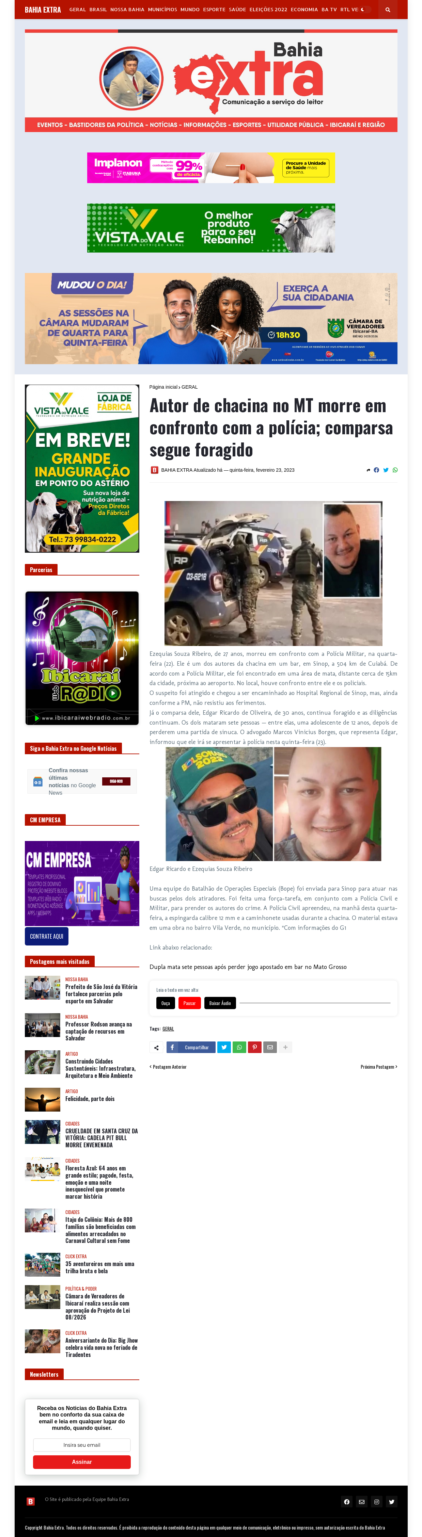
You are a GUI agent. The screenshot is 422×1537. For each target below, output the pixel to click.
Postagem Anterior (170, 1066)
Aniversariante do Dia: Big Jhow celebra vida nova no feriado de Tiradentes (101, 1347)
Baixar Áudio (220, 1003)
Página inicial (164, 387)
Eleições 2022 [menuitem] (268, 9)
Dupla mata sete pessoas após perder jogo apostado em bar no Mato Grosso (248, 967)
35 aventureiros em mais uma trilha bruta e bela (99, 1267)
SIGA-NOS (116, 781)
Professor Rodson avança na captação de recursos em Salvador (98, 1031)
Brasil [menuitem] (98, 9)
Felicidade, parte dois (90, 1098)
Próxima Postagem (377, 1066)
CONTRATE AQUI (46, 936)
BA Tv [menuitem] (329, 9)
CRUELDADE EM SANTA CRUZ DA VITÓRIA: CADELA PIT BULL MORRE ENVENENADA (101, 1138)
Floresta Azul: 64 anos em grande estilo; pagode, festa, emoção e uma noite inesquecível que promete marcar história (99, 1182)
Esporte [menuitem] (214, 9)
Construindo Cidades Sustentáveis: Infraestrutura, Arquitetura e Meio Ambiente (100, 1068)
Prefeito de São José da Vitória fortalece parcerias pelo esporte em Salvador (101, 993)
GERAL (190, 387)
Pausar (190, 1003)
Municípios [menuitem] (162, 9)
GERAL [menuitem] (77, 9)
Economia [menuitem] (304, 9)
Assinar (82, 1462)
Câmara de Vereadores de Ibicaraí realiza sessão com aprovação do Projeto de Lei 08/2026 (97, 1307)
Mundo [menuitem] (190, 9)
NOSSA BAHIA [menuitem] (127, 9)
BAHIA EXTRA (43, 9)
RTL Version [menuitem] (356, 9)
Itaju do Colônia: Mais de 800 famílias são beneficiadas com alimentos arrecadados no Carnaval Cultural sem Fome (100, 1230)
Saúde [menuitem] (237, 9)
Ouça (165, 1003)
